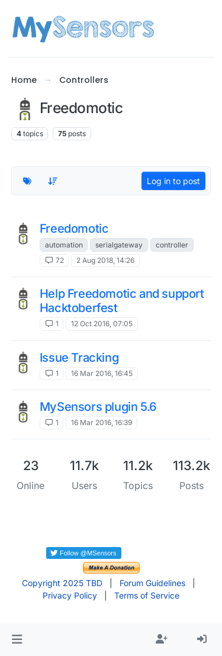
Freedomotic (74, 228)
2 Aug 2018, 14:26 (105, 260)
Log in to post (173, 181)
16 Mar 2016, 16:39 (101, 422)
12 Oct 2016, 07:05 (102, 323)
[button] (17, 639)
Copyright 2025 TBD (62, 583)
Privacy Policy (70, 595)
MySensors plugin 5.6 (98, 407)
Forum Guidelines (152, 583)
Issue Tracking (79, 357)
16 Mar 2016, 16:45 (102, 373)
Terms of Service (146, 595)
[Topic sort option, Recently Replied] (52, 181)
